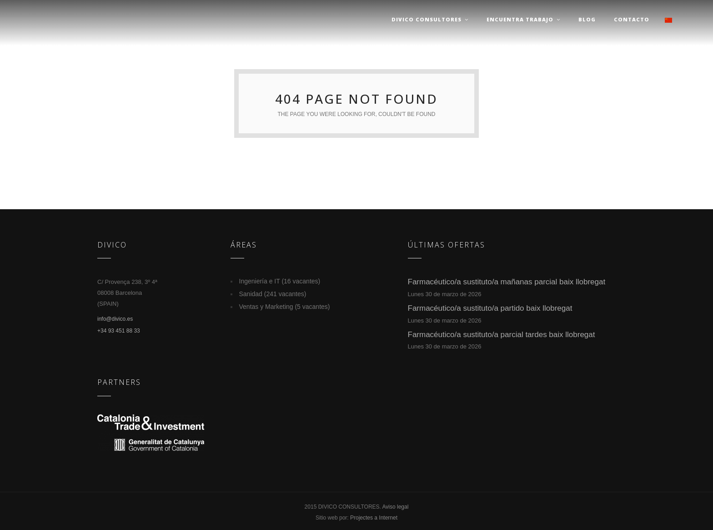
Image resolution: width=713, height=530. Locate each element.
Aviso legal (395, 507)
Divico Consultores (430, 19)
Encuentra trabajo (523, 19)
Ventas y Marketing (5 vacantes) (284, 306)
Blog (587, 19)
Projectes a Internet (373, 518)
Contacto (631, 19)
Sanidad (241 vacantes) (272, 294)
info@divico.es (115, 319)
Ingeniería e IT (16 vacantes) (280, 281)
